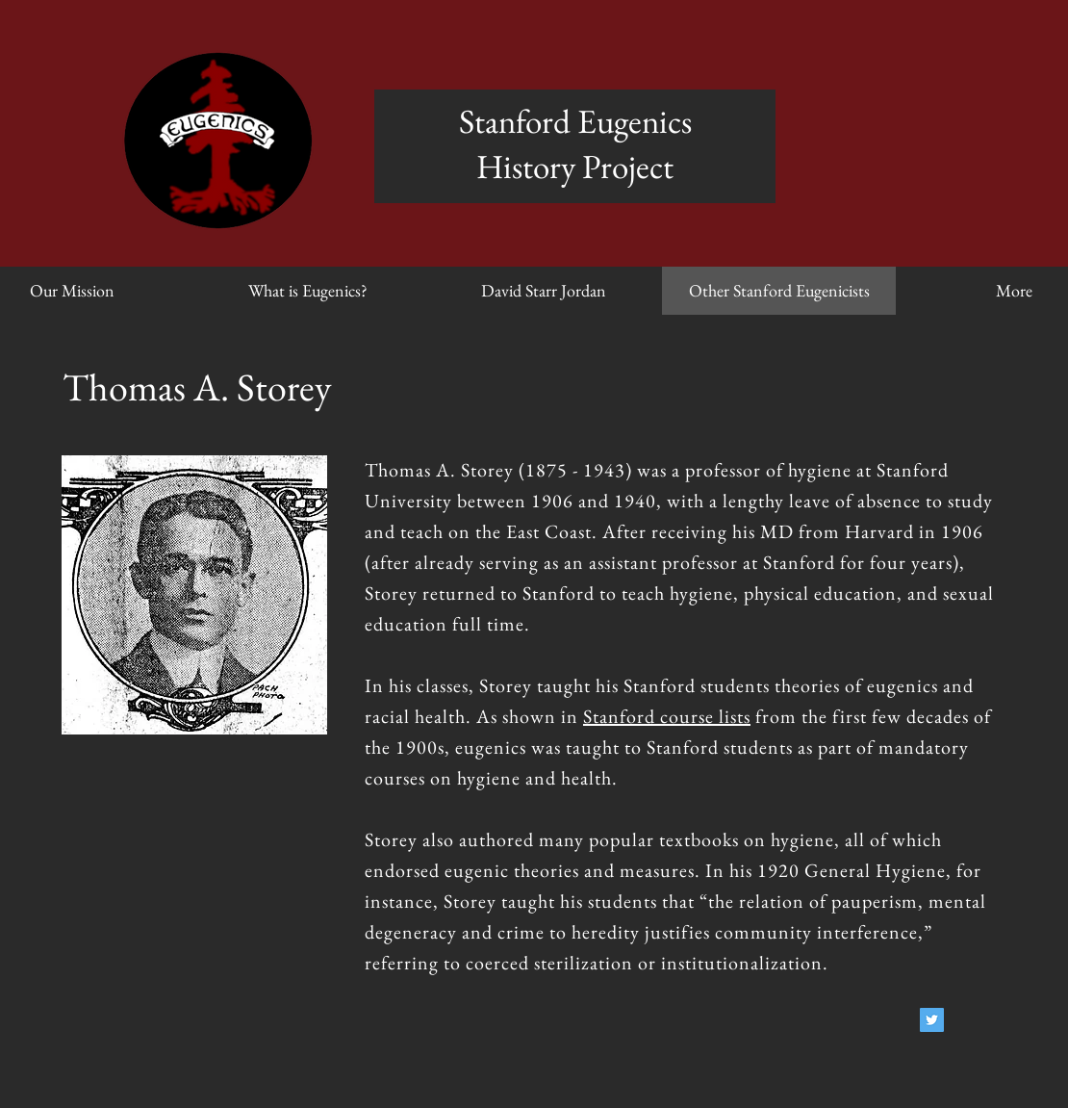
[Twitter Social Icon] (932, 1020)
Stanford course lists (666, 716)
